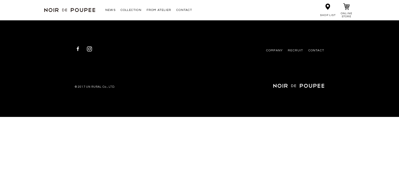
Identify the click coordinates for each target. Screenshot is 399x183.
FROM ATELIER (159, 10)
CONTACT (184, 10)
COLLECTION (131, 10)
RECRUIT (295, 50)
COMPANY (274, 50)
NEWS (110, 10)
